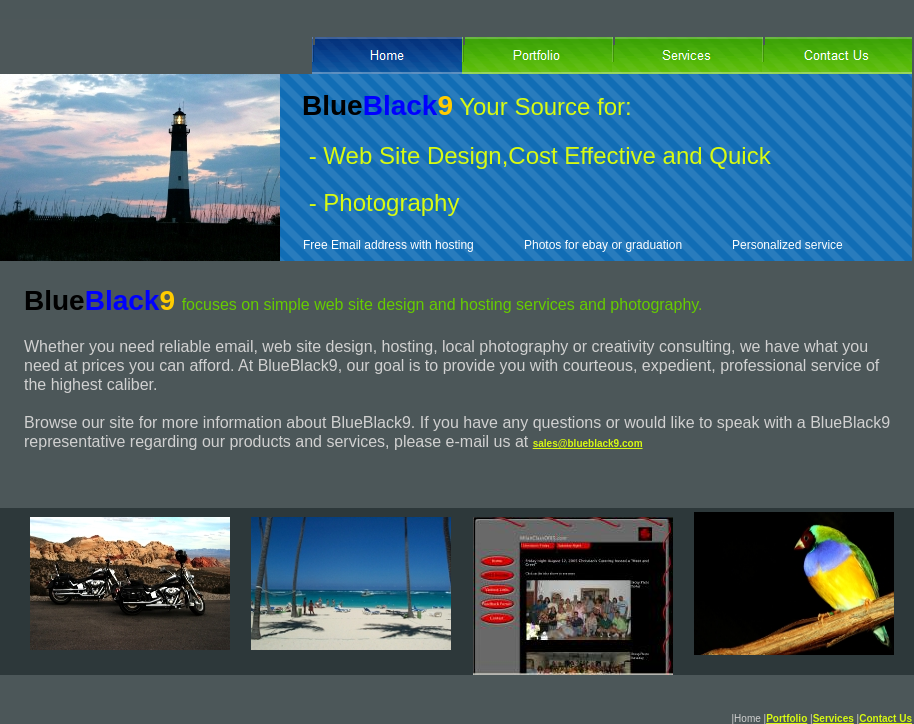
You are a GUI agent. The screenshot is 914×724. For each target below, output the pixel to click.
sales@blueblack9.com (588, 443)
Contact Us (885, 718)
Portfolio (786, 718)
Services (833, 718)
